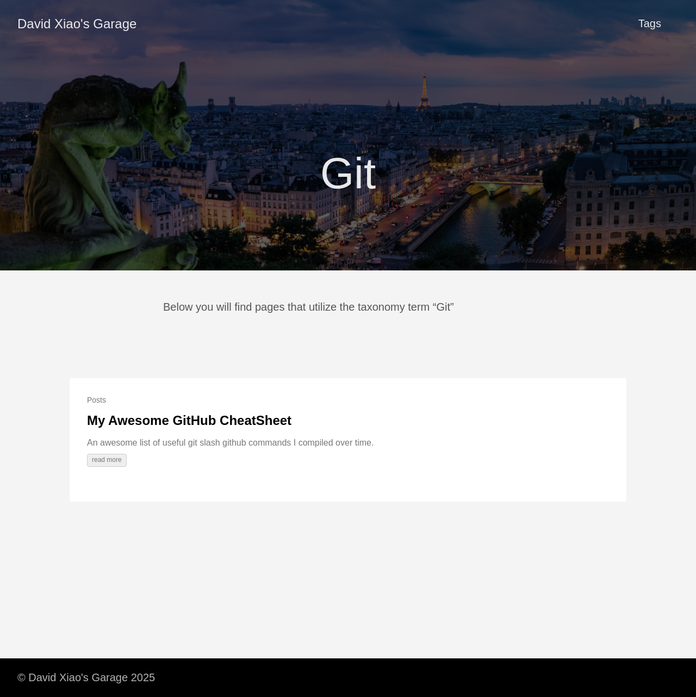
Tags (649, 23)
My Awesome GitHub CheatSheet (189, 420)
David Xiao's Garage (76, 23)
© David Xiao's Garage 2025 (86, 677)
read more (107, 460)
